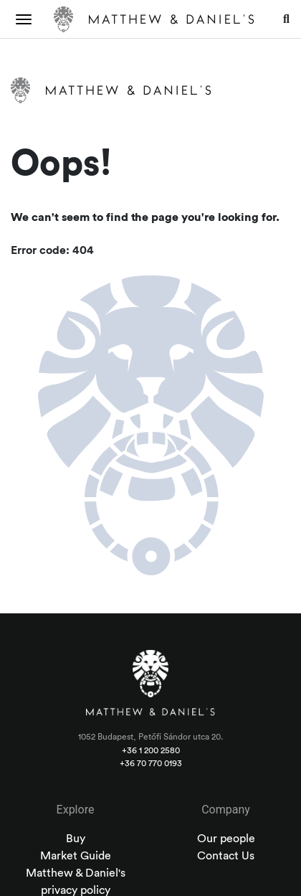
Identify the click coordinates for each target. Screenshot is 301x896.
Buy (75, 838)
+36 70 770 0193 (151, 763)
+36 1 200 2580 (151, 750)
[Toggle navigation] (23, 19)
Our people (226, 838)
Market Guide (75, 856)
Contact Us (225, 856)
